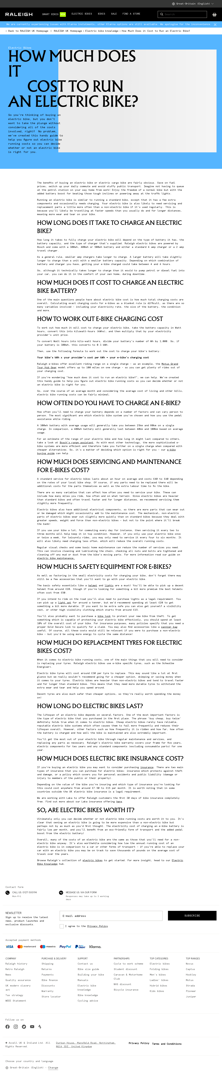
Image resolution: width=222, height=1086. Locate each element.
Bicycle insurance (126, 990)
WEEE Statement (15, 1001)
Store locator (51, 997)
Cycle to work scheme (128, 964)
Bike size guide (88, 969)
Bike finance (50, 980)
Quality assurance (18, 980)
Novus (189, 964)
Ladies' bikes (159, 980)
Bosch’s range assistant (76, 442)
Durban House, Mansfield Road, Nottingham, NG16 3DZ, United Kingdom (86, 1045)
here (119, 801)
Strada (190, 986)
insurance (146, 767)
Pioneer (191, 991)
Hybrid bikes (158, 986)
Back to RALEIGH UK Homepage (26, 31)
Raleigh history (16, 964)
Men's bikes (158, 975)
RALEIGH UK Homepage (68, 31)
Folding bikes (159, 969)
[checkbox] (111, 926)
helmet (92, 585)
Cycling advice (88, 1001)
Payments (48, 975)
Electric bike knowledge (101, 31)
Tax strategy (14, 995)
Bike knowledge (88, 995)
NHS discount (122, 984)
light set (64, 603)
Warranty (48, 991)
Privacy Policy (97, 926)
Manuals (83, 980)
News (8, 975)
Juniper (191, 997)
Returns (47, 969)
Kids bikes (157, 991)
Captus (190, 969)
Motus (189, 980)
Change (53, 1067)
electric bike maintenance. (56, 558)
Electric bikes (160, 964)
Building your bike (91, 975)
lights (109, 585)
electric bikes (92, 860)
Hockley (191, 975)
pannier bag (169, 627)
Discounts (48, 986)
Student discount (125, 969)
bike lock (104, 616)
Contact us (85, 964)
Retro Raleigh (14, 969)
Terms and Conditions (166, 1044)
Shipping (47, 964)
